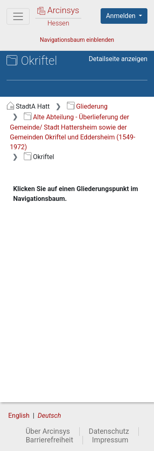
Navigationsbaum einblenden (77, 39)
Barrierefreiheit (49, 440)
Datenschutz (109, 431)
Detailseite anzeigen (118, 59)
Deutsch (49, 415)
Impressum (110, 440)
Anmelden (121, 16)
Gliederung (87, 106)
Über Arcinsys (47, 431)
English (19, 415)
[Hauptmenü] (18, 16)
